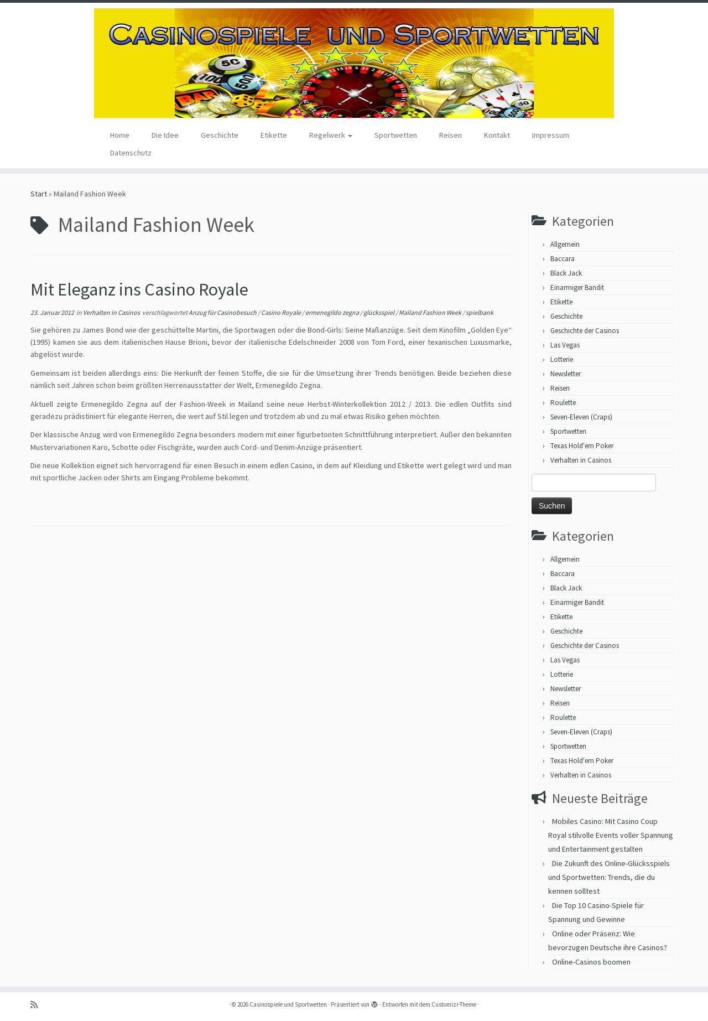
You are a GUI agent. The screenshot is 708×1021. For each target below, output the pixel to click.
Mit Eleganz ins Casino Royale (139, 289)
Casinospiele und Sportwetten (288, 1004)
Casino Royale (281, 312)
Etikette (274, 135)
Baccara (562, 258)
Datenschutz (131, 153)
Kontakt (497, 135)
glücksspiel (379, 312)
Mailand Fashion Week (430, 312)
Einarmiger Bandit (577, 287)
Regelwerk (330, 135)
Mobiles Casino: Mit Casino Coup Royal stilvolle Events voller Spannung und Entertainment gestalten (610, 835)
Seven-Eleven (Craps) (581, 417)
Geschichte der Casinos (584, 330)
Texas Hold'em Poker (581, 445)
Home (119, 135)
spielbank (479, 312)
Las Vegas (565, 345)
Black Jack (566, 273)
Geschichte (219, 135)
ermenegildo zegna (332, 312)
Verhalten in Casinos (112, 312)
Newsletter (565, 374)
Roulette (563, 402)
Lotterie (561, 359)
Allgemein (565, 244)
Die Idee (165, 135)
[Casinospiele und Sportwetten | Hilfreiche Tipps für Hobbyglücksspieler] (354, 63)
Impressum (550, 135)
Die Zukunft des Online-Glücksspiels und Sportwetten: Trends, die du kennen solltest (609, 877)
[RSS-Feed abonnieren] (37, 1004)
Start (38, 194)
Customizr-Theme (453, 1004)
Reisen (450, 135)
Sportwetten (395, 135)
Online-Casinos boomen (591, 962)
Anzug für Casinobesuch (223, 312)
